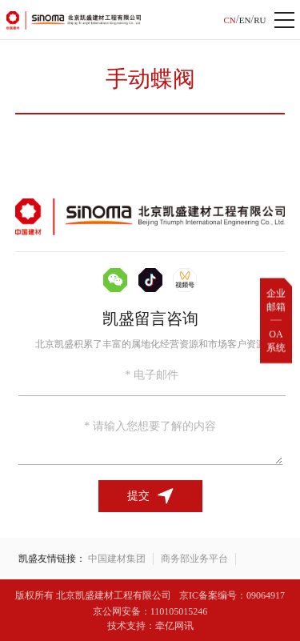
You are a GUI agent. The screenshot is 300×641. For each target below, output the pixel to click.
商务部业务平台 (194, 558)
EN (245, 20)
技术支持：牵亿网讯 (150, 625)
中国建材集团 (117, 558)
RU (260, 20)
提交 (150, 496)
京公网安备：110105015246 (150, 611)
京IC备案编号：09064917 (232, 595)
